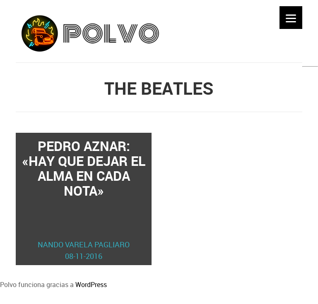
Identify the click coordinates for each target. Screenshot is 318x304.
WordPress (91, 284)
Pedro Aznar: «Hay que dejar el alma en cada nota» (84, 199)
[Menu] (290, 17)
